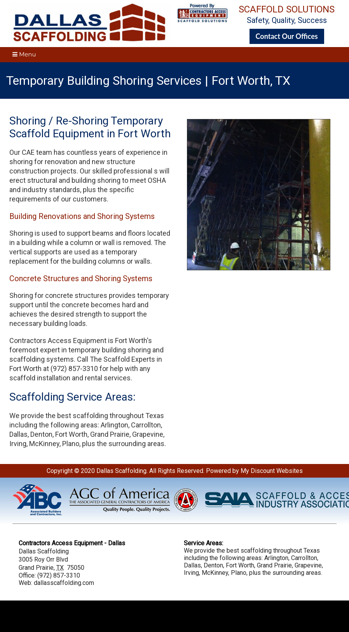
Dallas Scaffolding (121, 470)
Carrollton (146, 425)
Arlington (114, 425)
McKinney (44, 443)
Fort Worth (71, 434)
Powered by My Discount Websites (254, 470)
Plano (70, 443)
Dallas (18, 434)
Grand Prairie (109, 434)
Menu (24, 54)
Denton (41, 434)
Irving (17, 443)
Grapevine (147, 434)
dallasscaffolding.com (64, 582)
